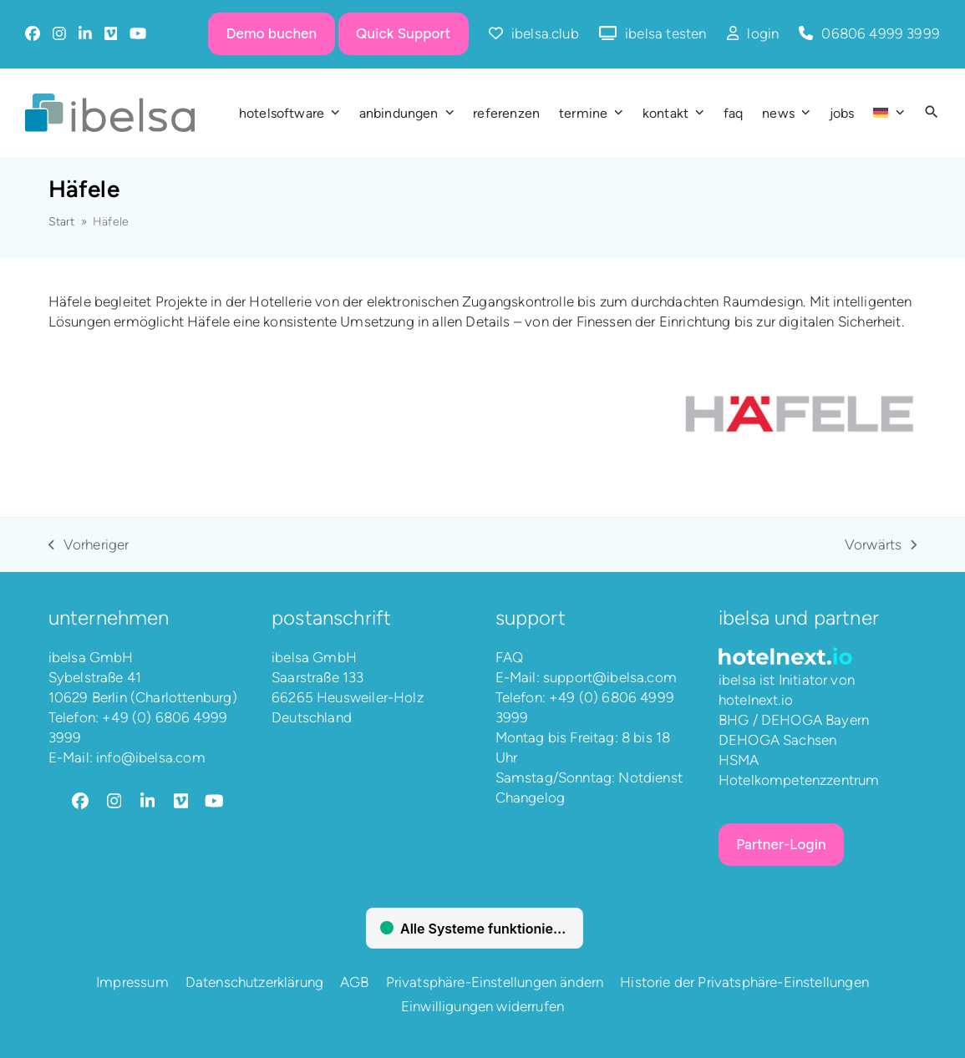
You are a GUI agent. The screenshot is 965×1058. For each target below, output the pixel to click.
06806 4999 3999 (880, 33)
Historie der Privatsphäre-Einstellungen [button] (744, 982)
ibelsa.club (545, 33)
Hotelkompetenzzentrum (799, 780)
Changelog (530, 797)
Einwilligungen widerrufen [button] (482, 1006)
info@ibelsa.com (151, 757)
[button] (931, 113)
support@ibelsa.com (610, 677)
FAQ (509, 657)
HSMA (739, 760)
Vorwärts (881, 545)
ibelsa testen (665, 33)
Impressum (132, 982)
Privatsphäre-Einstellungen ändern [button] (495, 982)
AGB (354, 982)
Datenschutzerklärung (254, 982)
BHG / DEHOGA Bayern (794, 719)
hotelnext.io (756, 699)
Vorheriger (89, 545)
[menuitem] (888, 113)
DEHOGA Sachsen (777, 739)
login (763, 33)
